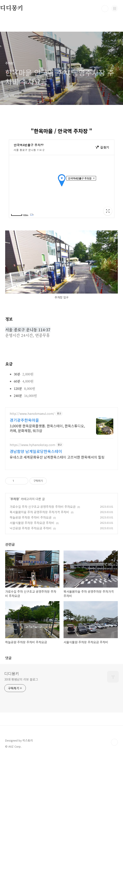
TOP (114, 742)
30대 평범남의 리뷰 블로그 (21, 679)
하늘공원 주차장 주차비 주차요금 (30, 517)
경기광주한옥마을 (24, 420)
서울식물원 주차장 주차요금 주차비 (32, 523)
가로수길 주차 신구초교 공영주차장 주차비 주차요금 (43, 506)
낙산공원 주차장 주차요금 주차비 (30, 528)
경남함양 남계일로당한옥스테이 (36, 451)
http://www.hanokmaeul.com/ (32, 413)
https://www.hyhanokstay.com (32, 445)
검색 (105, 8)
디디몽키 (11, 673)
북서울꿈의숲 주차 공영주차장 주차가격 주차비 (39, 512)
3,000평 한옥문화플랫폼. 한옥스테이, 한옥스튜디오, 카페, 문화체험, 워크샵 (47, 428)
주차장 (15, 499)
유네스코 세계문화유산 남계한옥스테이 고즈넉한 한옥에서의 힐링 (57, 456)
